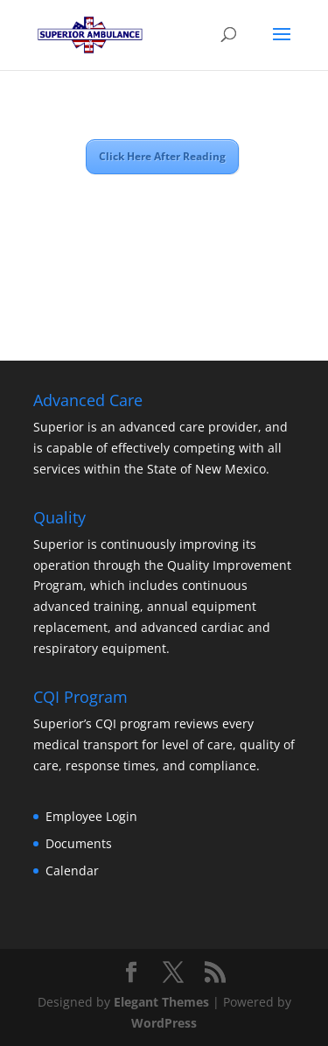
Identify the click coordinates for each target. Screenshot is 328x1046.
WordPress (164, 1022)
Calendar (72, 870)
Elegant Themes (161, 1001)
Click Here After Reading (162, 156)
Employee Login (91, 816)
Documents (78, 843)
